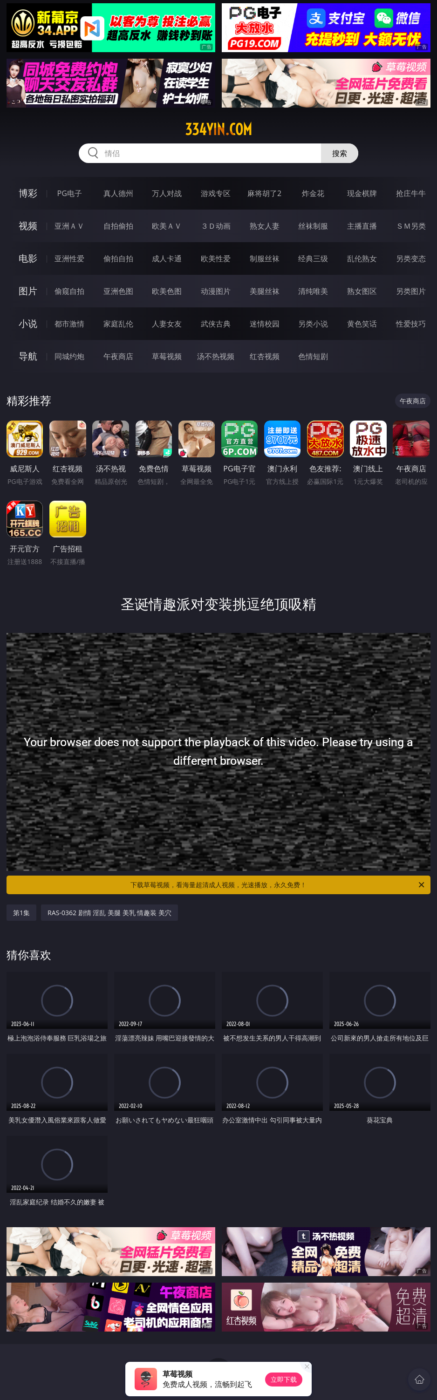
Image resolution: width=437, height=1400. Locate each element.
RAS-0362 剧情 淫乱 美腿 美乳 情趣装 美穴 (109, 912)
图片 (28, 291)
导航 (28, 356)
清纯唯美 (313, 291)
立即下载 (284, 1379)
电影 (28, 258)
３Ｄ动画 (216, 226)
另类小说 (313, 324)
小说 (28, 323)
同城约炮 (69, 356)
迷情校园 (265, 324)
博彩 (28, 193)
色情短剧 (313, 356)
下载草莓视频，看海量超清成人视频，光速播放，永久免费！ (278, 884)
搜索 (339, 153)
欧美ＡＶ (167, 226)
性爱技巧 (411, 324)
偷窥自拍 (69, 291)
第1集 (21, 912)
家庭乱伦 (118, 324)
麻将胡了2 (264, 193)
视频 (28, 225)
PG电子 (69, 193)
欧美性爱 (216, 258)
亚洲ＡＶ (69, 226)
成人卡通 (167, 258)
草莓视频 (167, 356)
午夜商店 (118, 356)
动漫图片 (216, 291)
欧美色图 (167, 291)
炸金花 (313, 193)
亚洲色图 (118, 291)
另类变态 (411, 258)
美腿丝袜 (265, 291)
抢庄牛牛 (411, 193)
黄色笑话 (362, 324)
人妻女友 (167, 324)
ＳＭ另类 (411, 226)
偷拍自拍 (118, 258)
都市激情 (69, 324)
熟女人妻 (265, 226)
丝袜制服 (313, 226)
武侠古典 (216, 324)
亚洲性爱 (69, 258)
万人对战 (167, 193)
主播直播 (362, 226)
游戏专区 (216, 193)
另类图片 (411, 291)
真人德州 (118, 193)
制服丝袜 (265, 258)
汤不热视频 (215, 356)
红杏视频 (265, 356)
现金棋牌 (362, 193)
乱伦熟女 (362, 258)
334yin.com (218, 129)
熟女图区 (362, 291)
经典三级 (313, 258)
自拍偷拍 (118, 226)
